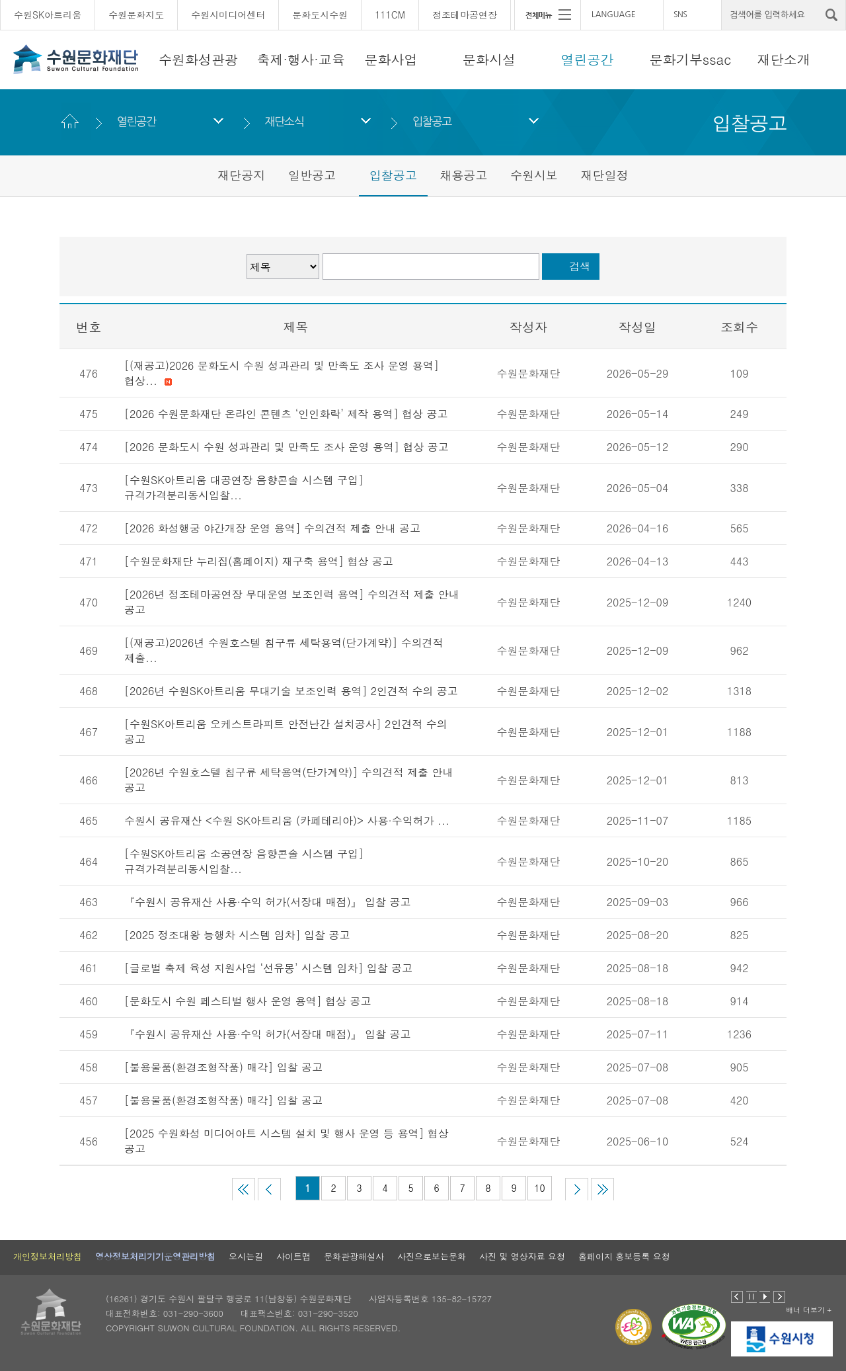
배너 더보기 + (808, 1310)
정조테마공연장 (464, 14)
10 (539, 1187)
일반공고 (312, 175)
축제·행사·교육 (301, 59)
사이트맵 (293, 1256)
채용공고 (463, 175)
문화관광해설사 (354, 1256)
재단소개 (783, 59)
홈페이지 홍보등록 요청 (624, 1256)
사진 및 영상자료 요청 (522, 1256)
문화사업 (390, 59)
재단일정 (605, 175)
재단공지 (241, 175)
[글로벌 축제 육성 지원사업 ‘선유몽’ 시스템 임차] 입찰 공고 (268, 968)
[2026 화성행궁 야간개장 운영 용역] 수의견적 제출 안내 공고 (272, 528)
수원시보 (534, 175)
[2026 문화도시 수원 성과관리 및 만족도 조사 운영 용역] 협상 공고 (286, 446)
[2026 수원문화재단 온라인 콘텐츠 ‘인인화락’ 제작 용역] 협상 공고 (285, 413)
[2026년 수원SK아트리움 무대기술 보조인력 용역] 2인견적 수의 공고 (291, 690)
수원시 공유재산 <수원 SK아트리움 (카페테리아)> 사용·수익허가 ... (286, 820)
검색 (579, 266)
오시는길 (246, 1256)
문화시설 (489, 59)
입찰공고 (431, 121)
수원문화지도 (136, 14)
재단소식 (283, 121)
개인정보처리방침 (47, 1256)
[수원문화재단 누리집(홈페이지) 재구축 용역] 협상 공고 (258, 561)
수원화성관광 (198, 59)
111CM (390, 14)
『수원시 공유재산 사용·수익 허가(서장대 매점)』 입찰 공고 (267, 901)
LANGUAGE (614, 15)
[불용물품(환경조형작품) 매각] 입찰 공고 (223, 1067)
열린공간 (587, 59)
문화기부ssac (690, 59)
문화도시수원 (320, 14)
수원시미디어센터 (228, 14)
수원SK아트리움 (47, 14)
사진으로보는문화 (431, 1256)
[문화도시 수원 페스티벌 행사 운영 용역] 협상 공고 (247, 1001)
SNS (680, 15)
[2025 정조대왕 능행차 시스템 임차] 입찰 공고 (237, 934)
